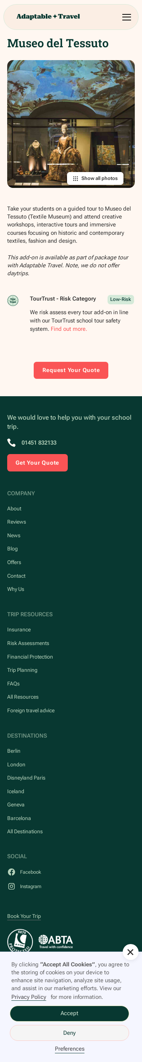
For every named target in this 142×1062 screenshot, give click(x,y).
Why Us (15, 589)
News (13, 535)
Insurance (19, 629)
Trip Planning (22, 670)
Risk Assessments (28, 643)
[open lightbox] (71, 124)
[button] (125, 17)
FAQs (13, 684)
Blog (12, 549)
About (14, 508)
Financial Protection (30, 657)
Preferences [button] (69, 1048)
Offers (14, 562)
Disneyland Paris (26, 778)
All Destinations (25, 831)
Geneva (16, 805)
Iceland (15, 791)
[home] (48, 17)
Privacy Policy (28, 997)
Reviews (16, 522)
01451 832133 (39, 442)
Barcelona (19, 818)
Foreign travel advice (31, 710)
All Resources (23, 697)
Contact (16, 576)
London (16, 764)
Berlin (13, 751)
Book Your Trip (24, 916)
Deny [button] (69, 1032)
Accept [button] (69, 1013)
